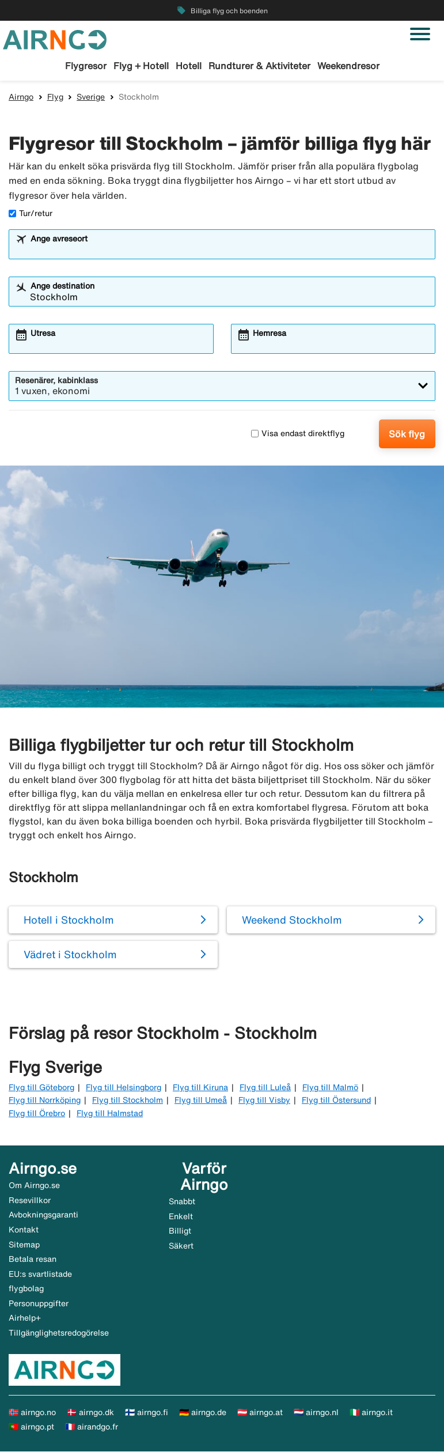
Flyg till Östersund (336, 1100)
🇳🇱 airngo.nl (316, 1413)
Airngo (21, 97)
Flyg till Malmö (330, 1088)
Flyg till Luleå (265, 1088)
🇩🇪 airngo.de (202, 1413)
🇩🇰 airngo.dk (90, 1413)
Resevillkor (30, 1201)
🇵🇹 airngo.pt (31, 1427)
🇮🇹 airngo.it (371, 1413)
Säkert (181, 1246)
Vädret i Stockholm (70, 955)
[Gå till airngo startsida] (55, 38)
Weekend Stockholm (292, 920)
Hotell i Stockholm (69, 920)
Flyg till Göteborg (41, 1088)
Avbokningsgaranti (43, 1215)
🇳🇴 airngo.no (32, 1413)
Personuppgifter (39, 1304)
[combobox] (229, 250)
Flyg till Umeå (200, 1100)
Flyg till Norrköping (45, 1100)
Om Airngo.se (34, 1186)
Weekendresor (348, 65)
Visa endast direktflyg (297, 434)
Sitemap (24, 1245)
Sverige (91, 97)
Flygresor (86, 65)
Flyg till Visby (264, 1100)
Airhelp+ (25, 1318)
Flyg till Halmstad (110, 1114)
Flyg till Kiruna (200, 1088)
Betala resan (32, 1260)
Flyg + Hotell (141, 65)
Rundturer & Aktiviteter (259, 65)
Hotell (189, 65)
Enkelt (181, 1217)
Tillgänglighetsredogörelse (59, 1333)
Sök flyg (407, 434)
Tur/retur (30, 214)
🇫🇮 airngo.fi (146, 1413)
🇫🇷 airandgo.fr (91, 1427)
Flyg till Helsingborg (123, 1088)
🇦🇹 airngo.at (260, 1413)
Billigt (180, 1231)
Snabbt (182, 1202)
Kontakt (24, 1230)
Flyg (55, 97)
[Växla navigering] (420, 34)
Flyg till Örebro (37, 1114)
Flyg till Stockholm (127, 1100)
